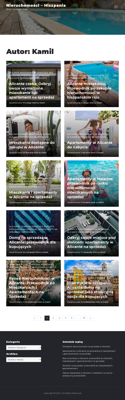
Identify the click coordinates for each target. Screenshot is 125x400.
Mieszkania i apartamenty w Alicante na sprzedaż (33, 194)
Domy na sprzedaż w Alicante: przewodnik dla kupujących (32, 242)
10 (84, 318)
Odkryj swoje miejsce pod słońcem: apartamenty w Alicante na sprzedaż (91, 242)
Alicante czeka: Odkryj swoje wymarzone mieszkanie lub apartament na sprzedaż (31, 90)
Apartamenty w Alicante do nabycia (89, 144)
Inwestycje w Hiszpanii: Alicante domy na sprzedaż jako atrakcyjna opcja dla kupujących (90, 290)
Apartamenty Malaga (79, 170)
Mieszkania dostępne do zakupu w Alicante (32, 144)
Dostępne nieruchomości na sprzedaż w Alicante (86, 346)
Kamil (42, 103)
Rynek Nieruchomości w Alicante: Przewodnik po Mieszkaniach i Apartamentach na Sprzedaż (32, 287)
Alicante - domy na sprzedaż (26, 226)
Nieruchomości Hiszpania (24, 187)
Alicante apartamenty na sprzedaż (30, 134)
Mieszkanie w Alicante (34, 78)
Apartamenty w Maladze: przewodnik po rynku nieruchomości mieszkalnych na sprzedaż (90, 188)
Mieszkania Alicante (44, 267)
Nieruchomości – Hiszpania (36, 5)
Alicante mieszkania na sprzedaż (28, 73)
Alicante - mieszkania (80, 75)
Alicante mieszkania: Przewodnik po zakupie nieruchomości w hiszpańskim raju (89, 90)
